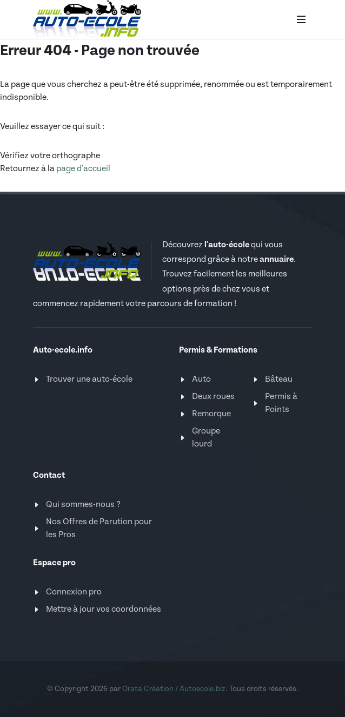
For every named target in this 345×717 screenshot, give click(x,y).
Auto (201, 379)
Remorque (211, 414)
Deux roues (213, 396)
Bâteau (279, 379)
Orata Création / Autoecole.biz (173, 689)
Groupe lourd (206, 437)
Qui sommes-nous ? (83, 504)
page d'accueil (83, 169)
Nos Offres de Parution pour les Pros (99, 528)
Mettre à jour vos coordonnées (103, 609)
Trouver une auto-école (89, 379)
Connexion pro (74, 592)
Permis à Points (281, 403)
